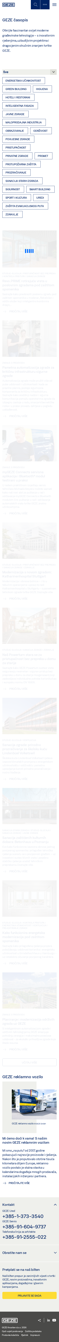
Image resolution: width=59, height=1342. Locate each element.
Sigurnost (13, 189)
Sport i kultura (16, 197)
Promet (43, 155)
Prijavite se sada (29, 1295)
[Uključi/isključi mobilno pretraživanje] (35, 4)
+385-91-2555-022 (24, 1237)
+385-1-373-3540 (22, 1216)
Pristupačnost (16, 147)
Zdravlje (12, 214)
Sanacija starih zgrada (22, 180)
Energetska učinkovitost (23, 80)
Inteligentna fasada (20, 105)
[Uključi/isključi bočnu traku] (45, 4)
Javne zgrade (15, 114)
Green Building (16, 88)
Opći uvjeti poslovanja (12, 1331)
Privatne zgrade (17, 155)
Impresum (35, 1335)
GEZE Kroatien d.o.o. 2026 (14, 1327)
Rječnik (24, 1335)
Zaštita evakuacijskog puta (25, 206)
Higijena (42, 88)
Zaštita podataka (33, 1331)
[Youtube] (54, 1320)
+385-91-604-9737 (24, 1226)
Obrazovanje (15, 130)
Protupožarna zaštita (21, 164)
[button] (39, 1320)
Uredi (40, 197)
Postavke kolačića (10, 1335)
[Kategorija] (29, 73)
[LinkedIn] (48, 1320)
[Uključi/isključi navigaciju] (54, 4)
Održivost (40, 130)
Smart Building (40, 189)
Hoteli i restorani (18, 97)
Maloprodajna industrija (24, 122)
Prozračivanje (16, 172)
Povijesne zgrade (18, 139)
